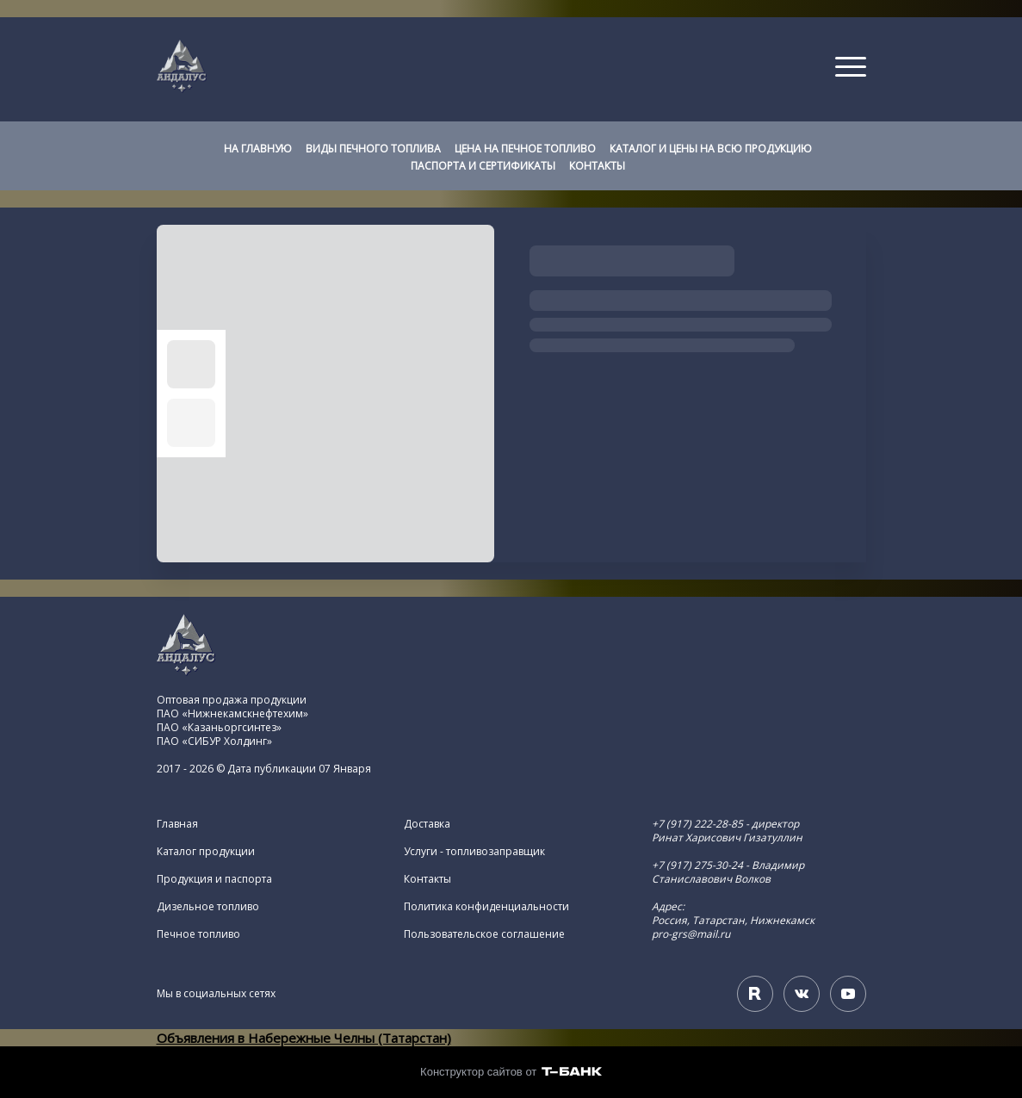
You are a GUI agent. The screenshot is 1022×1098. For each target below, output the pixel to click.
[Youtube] (848, 994)
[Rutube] (755, 994)
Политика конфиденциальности (486, 907)
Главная (177, 824)
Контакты (427, 879)
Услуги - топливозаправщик (474, 852)
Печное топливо (198, 934)
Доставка (427, 824)
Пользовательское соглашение (484, 934)
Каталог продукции (206, 852)
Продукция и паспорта (214, 879)
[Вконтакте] (802, 994)
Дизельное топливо (208, 907)
